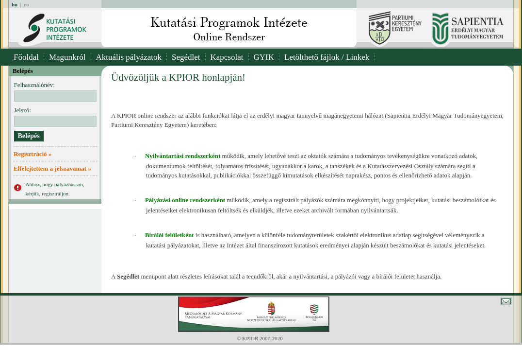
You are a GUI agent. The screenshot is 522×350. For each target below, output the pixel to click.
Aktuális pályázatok (129, 57)
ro (26, 4)
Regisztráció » (32, 154)
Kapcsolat (227, 57)
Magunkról (67, 57)
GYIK (264, 57)
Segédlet (186, 57)
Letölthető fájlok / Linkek (326, 57)
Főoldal (26, 57)
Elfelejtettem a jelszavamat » (52, 168)
